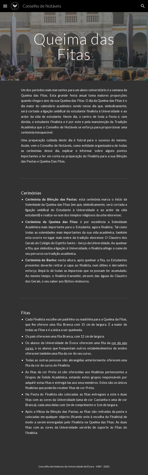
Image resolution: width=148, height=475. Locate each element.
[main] (74, 46)
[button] (5, 6)
